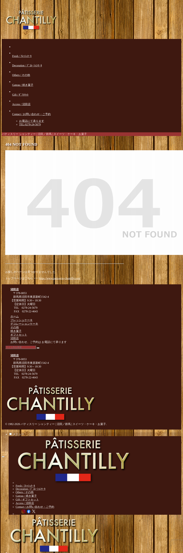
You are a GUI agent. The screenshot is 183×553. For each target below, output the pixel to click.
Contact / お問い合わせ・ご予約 (35, 506)
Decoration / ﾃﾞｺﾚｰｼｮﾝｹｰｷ (30, 488)
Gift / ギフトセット (27, 499)
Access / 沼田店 (25, 503)
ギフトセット (18, 334)
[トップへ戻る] (3, 456)
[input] (20, 347)
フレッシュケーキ (21, 320)
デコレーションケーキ (24, 323)
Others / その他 (25, 492)
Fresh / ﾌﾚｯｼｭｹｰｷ (25, 485)
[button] (38, 347)
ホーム (14, 316)
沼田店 (14, 338)
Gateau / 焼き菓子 (26, 495)
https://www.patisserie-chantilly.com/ (60, 278)
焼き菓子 (16, 331)
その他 (14, 327)
